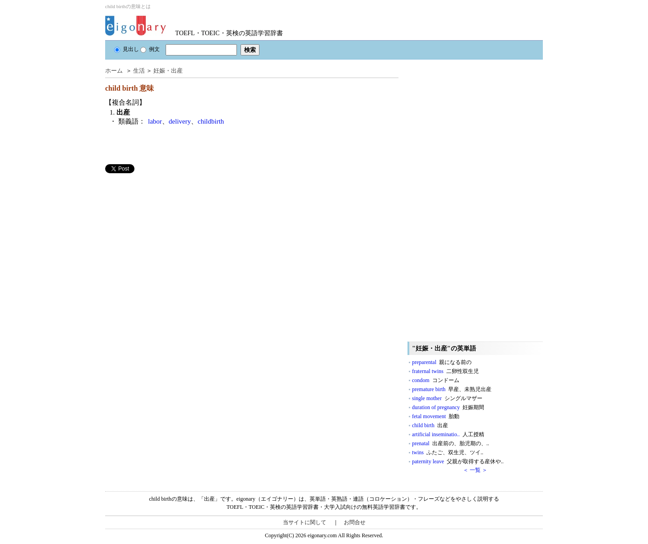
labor (155, 121)
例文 (150, 49)
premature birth (451, 389)
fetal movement (435, 416)
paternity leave (458, 461)
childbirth (211, 121)
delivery (180, 121)
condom (435, 380)
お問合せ (355, 522)
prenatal (450, 443)
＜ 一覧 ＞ (475, 470)
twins (447, 452)
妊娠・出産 (168, 70)
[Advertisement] (173, 236)
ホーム (114, 70)
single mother (447, 398)
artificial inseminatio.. (448, 434)
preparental (442, 362)
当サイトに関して (304, 522)
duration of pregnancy (448, 407)
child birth (430, 425)
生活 (139, 70)
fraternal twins (445, 371)
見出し (126, 49)
